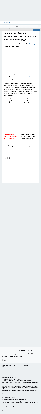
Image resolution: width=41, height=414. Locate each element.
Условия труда (4, 368)
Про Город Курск (5, 354)
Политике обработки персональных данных (18, 29)
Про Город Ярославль (14, 356)
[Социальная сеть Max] (31, 353)
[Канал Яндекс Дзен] (28, 353)
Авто (14, 368)
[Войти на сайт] (39, 22)
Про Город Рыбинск (13, 354)
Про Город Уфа (21, 354)
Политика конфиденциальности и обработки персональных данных (14, 399)
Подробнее (13, 397)
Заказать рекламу (24, 26)
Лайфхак (8, 26)
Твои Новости (4, 356)
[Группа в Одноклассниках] (31, 351)
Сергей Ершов (33, 44)
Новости (25, 368)
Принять (36, 29)
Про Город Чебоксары (14, 349)
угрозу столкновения (18, 144)
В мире (13, 26)
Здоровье (18, 26)
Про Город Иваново (13, 351)
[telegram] (9, 158)
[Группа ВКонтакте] (28, 351)
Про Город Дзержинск (6, 349)
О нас (14, 365)
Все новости (3, 26)
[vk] (5, 158)
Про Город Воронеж (5, 351)
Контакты (26, 365)
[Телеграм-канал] (35, 351)
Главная (3, 369)
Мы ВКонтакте (33, 26)
